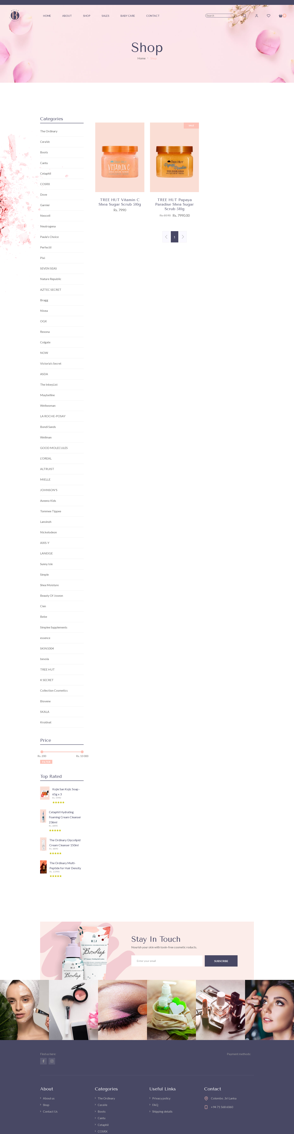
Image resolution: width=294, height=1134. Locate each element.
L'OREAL (46, 458)
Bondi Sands (48, 426)
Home (141, 58)
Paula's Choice (49, 236)
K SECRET (47, 680)
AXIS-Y (44, 543)
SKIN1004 (47, 648)
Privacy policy (161, 1098)
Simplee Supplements (53, 627)
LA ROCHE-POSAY (52, 416)
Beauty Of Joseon (51, 595)
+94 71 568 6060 (222, 1107)
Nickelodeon (48, 532)
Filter (46, 762)
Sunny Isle (46, 564)
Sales (105, 15)
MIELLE (45, 479)
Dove (43, 194)
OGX (43, 321)
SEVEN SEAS (48, 268)
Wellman (46, 437)
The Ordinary (48, 131)
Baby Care (128, 15)
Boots (44, 152)
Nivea (44, 310)
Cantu (44, 163)
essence (45, 638)
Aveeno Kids (48, 501)
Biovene (45, 701)
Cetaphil (45, 173)
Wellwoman (48, 405)
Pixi (42, 258)
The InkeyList (49, 384)
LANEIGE (46, 553)
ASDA (44, 374)
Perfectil (45, 247)
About (67, 15)
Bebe (43, 617)
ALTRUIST (47, 469)
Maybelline (47, 395)
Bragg (44, 300)
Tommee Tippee (50, 511)
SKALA (44, 712)
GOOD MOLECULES (54, 448)
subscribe (221, 961)
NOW (44, 353)
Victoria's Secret (50, 363)
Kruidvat (45, 722)
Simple (44, 574)
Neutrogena (48, 226)
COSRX (45, 184)
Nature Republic (50, 279)
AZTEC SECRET (50, 289)
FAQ (155, 1105)
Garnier (45, 205)
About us (49, 1098)
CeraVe (45, 141)
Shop (86, 15)
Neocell (45, 215)
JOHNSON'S (48, 490)
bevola (44, 659)
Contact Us (50, 1112)
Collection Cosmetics (54, 691)
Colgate (45, 342)
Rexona (45, 332)
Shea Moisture (49, 585)
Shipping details (162, 1112)
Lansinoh (45, 522)
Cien (43, 606)
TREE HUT (47, 669)
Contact (153, 15)
